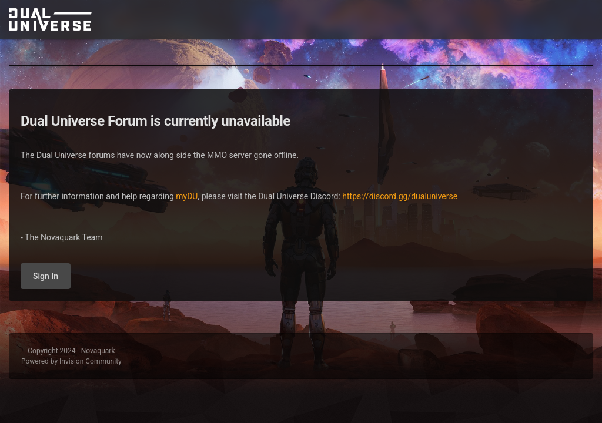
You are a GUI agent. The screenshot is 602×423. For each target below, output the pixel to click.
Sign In (45, 276)
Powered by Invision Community (71, 361)
